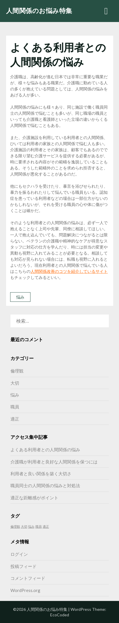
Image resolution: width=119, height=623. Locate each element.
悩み (20, 297)
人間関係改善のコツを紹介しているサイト (69, 271)
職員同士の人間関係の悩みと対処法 (45, 485)
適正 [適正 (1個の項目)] (46, 526)
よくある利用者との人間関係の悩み (45, 449)
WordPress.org (25, 590)
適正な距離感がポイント (34, 497)
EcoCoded (59, 614)
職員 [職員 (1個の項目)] (38, 526)
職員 (14, 406)
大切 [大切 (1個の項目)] (24, 526)
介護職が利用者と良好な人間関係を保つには (54, 461)
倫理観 (17, 370)
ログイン (19, 554)
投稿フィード (23, 566)
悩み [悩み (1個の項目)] (31, 526)
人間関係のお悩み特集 (39, 10)
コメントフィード (27, 578)
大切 (14, 383)
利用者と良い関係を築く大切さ (40, 473)
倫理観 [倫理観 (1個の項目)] (15, 526)
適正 (14, 418)
